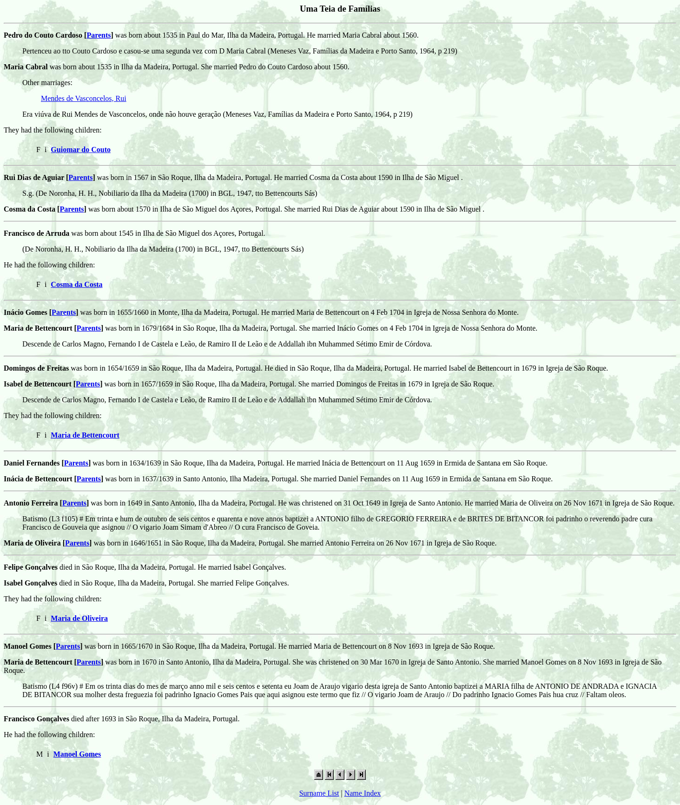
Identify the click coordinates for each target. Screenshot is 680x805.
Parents (98, 35)
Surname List (319, 793)
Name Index (362, 793)
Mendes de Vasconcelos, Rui (83, 98)
